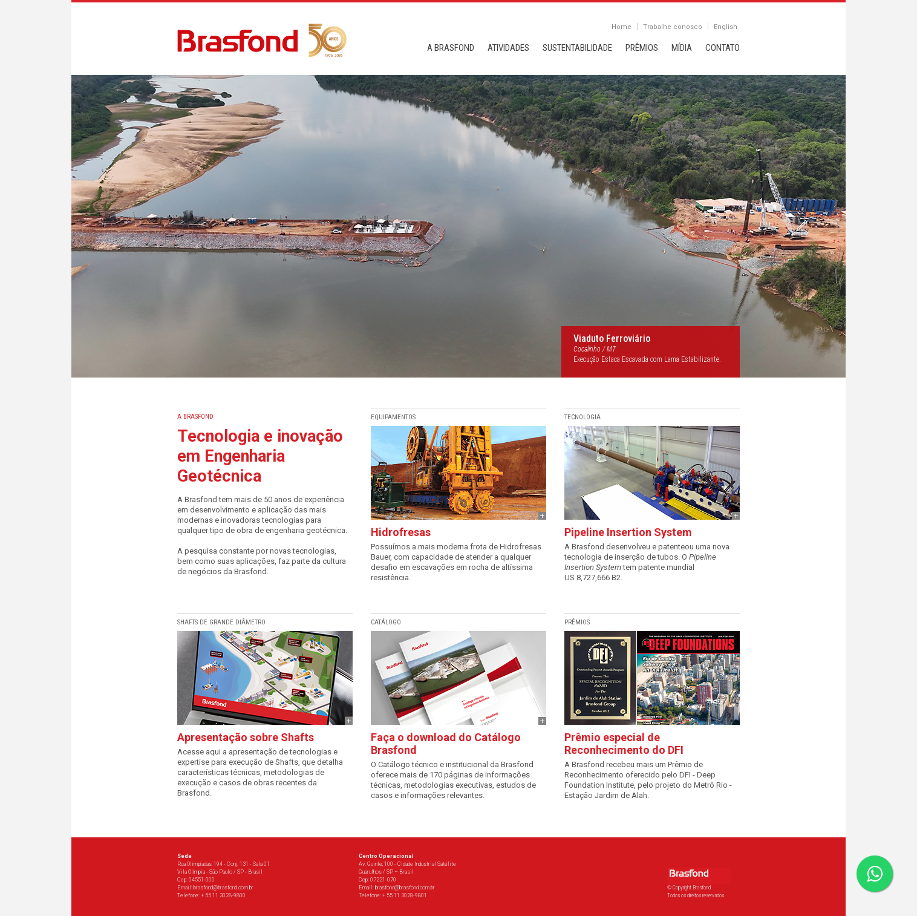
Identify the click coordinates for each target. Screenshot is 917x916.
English (725, 27)
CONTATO (722, 47)
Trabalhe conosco (672, 27)
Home (621, 27)
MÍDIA (681, 47)
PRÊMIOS (641, 47)
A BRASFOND (450, 47)
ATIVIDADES (508, 47)
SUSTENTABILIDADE (577, 47)
